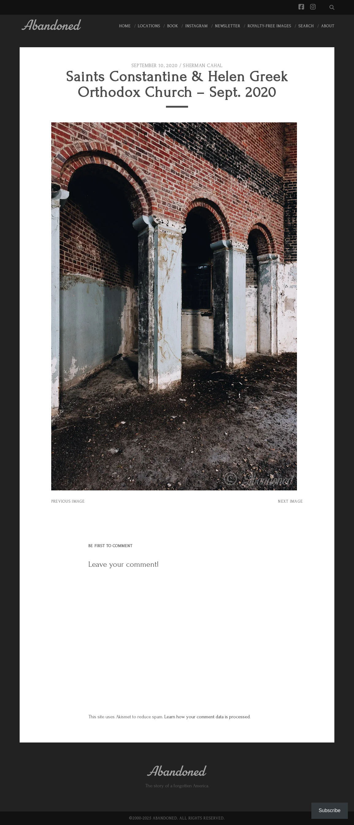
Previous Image (68, 501)
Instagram (196, 26)
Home (125, 26)
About (327, 26)
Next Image (290, 501)
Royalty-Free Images (269, 26)
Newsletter (227, 26)
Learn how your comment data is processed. (207, 716)
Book (172, 26)
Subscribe (330, 810)
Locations (149, 26)
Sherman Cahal (203, 65)
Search (306, 26)
